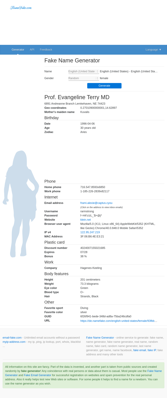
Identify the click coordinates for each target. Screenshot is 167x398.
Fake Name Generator (100, 337)
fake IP (152, 350)
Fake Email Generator (37, 375)
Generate (104, 85)
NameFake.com (21, 7)
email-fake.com (12, 337)
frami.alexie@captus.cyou (96, 203)
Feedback (46, 49)
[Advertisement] (104, 21)
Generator (18, 49)
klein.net (85, 219)
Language (154, 49)
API (32, 49)
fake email (139, 350)
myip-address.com (14, 341)
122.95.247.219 (90, 232)
